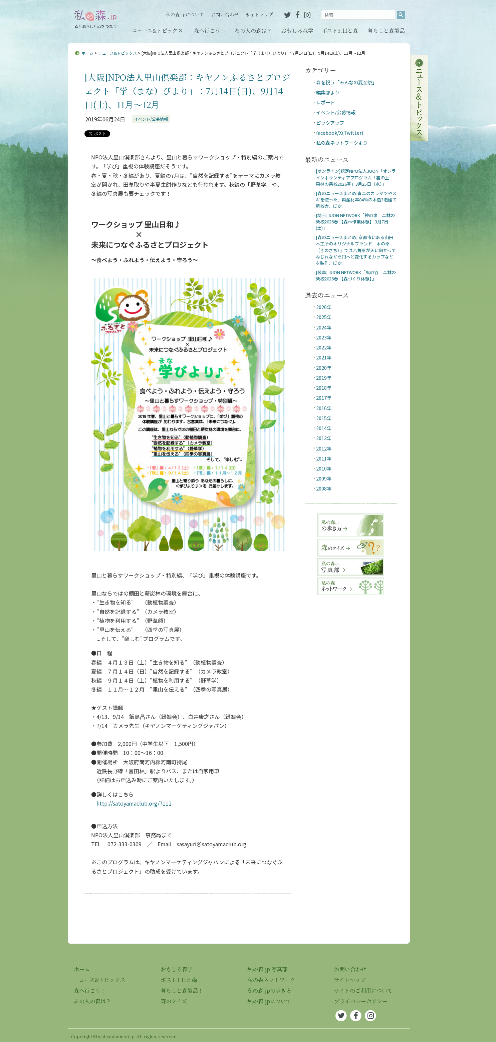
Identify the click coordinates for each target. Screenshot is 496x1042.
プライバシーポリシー (361, 1001)
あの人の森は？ (253, 30)
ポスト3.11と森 (340, 30)
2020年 (323, 367)
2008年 (323, 488)
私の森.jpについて (185, 14)
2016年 (323, 407)
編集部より (327, 92)
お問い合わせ (225, 14)
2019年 (323, 377)
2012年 (323, 448)
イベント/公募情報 (151, 119)
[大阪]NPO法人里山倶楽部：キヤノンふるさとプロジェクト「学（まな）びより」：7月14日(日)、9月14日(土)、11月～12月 (187, 90)
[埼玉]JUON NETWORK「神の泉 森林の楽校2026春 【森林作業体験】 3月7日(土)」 (355, 221)
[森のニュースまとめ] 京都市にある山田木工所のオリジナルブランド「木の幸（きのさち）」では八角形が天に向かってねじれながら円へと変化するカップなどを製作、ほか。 (356, 250)
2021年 (323, 357)
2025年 (323, 316)
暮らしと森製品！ (182, 990)
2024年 (323, 327)
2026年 (323, 306)
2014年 (323, 427)
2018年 (323, 387)
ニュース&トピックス (157, 30)
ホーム (87, 53)
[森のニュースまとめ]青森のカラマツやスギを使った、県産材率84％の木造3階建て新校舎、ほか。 (356, 199)
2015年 (323, 417)
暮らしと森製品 (386, 30)
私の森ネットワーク (271, 980)
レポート (325, 102)
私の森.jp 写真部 (267, 969)
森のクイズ (174, 1001)
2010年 (323, 468)
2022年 (323, 347)
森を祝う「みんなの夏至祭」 (346, 82)
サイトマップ (259, 14)
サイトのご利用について (363, 990)
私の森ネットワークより (341, 142)
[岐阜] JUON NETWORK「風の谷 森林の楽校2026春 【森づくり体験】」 (356, 275)
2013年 (323, 437)
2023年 (323, 337)
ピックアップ (330, 122)
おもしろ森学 (297, 30)
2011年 (323, 458)
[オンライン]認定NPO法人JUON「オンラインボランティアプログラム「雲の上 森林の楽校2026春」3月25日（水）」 (356, 177)
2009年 (323, 478)
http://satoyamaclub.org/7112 (134, 803)
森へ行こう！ (210, 30)
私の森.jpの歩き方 (269, 990)
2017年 (323, 397)
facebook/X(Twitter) (339, 132)
